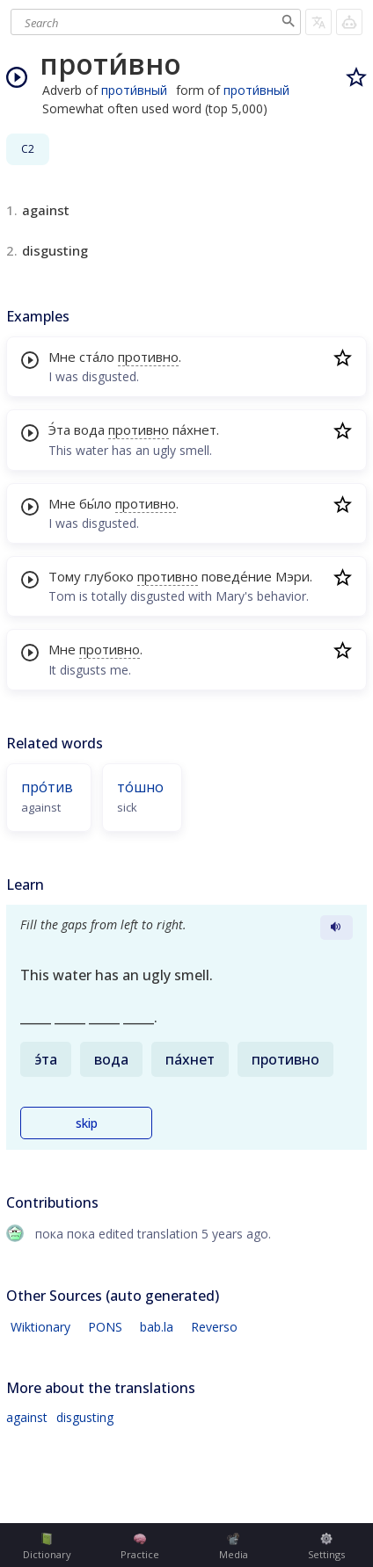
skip (87, 1123)
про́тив (47, 787)
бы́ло (95, 503)
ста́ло (96, 356)
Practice (140, 1547)
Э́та (59, 429)
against (27, 1417)
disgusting (84, 1417)
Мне (62, 356)
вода (89, 429)
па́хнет (194, 429)
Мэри (292, 576)
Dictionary (47, 1547)
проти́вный (134, 90)
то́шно (140, 787)
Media (233, 1547)
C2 (27, 148)
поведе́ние (236, 576)
